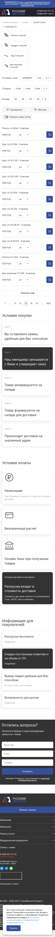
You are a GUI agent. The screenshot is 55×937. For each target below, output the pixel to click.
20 (15, 99)
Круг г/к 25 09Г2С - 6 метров (16, 225)
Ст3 (39, 78)
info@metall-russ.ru (45, 13)
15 (37, 303)
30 (30, 99)
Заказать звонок (27, 809)
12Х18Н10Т (27, 78)
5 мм (28, 88)
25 (23, 99)
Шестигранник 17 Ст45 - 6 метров (18, 273)
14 (31, 303)
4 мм (18, 88)
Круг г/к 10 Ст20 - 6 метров (15, 160)
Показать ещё (27, 293)
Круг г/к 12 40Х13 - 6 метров (16, 241)
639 (48, 303)
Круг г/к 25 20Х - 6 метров (15, 209)
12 (20, 303)
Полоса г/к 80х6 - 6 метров (15, 128)
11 (15, 303)
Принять (13, 928)
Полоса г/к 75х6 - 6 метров (15, 257)
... (10, 303)
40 (38, 99)
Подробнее (10, 642)
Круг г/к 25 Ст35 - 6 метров (15, 176)
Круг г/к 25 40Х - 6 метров (15, 192)
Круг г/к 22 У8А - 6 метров (15, 144)
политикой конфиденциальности (34, 779)
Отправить (27, 771)
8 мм (37, 88)
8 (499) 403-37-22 (45, 11)
